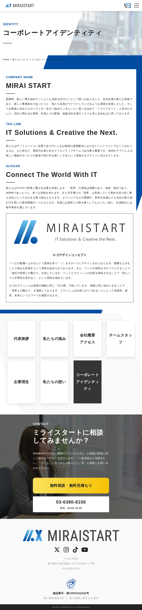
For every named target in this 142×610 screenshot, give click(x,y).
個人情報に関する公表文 (84, 598)
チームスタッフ (120, 338)
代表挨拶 (21, 339)
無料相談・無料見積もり (71, 485)
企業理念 (21, 382)
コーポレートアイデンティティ (87, 382)
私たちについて (20, 59)
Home (6, 59)
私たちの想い (54, 382)
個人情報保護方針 (54, 598)
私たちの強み (54, 339)
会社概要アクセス (87, 338)
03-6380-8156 (71, 505)
